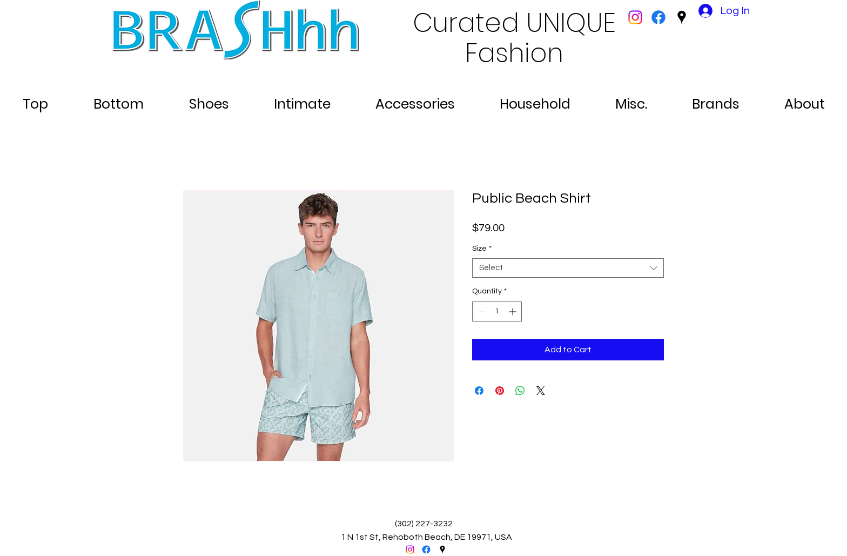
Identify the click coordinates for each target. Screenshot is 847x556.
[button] (35, 99)
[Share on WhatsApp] (520, 390)
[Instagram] (635, 17)
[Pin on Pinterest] (499, 390)
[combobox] (568, 268)
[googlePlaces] (682, 17)
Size (482, 248)
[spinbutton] (497, 311)
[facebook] (658, 17)
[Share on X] (540, 390)
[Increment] (513, 311)
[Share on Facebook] (479, 390)
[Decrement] (480, 311)
